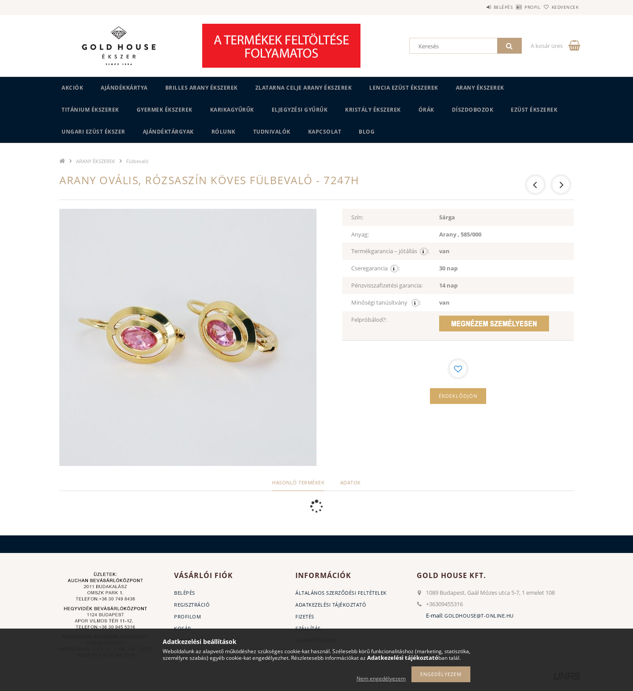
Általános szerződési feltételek (341, 592)
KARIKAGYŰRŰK (232, 109)
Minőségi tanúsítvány (386, 302)
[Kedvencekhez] (458, 368)
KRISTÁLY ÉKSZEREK (373, 109)
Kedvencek (560, 7)
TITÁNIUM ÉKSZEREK (90, 109)
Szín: (357, 217)
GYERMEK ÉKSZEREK (165, 109)
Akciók (72, 87)
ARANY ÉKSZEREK (480, 87)
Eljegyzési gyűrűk (300, 109)
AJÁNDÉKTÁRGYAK (168, 131)
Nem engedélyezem (381, 678)
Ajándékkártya (124, 87)
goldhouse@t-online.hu (479, 615)
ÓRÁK (426, 109)
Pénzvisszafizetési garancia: (386, 285)
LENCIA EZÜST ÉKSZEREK (403, 87)
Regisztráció (192, 604)
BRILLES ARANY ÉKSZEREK (201, 87)
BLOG (367, 131)
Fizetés (304, 616)
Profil (518, 7)
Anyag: (360, 234)
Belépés (478, 7)
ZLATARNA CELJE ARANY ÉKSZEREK (303, 87)
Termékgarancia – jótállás (390, 251)
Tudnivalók (272, 131)
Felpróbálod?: (369, 320)
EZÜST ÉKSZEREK (534, 109)
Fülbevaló (137, 161)
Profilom (187, 616)
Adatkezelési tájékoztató (330, 604)
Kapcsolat (325, 131)
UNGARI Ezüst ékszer (93, 131)
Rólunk (223, 131)
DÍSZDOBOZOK (473, 109)
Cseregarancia (375, 268)
